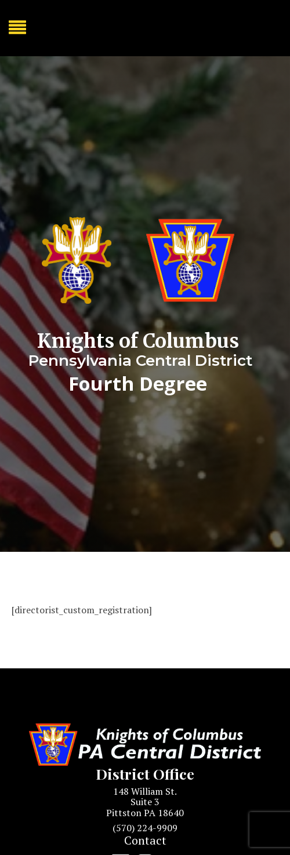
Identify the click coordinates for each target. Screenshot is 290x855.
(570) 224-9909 (145, 828)
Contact (145, 840)
